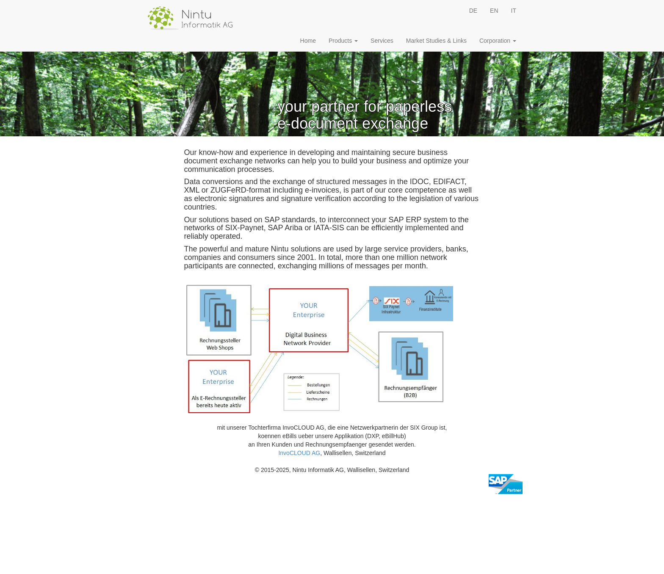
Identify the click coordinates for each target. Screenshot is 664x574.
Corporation (497, 40)
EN (494, 10)
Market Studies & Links (436, 40)
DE (473, 10)
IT (513, 10)
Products (343, 40)
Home (308, 40)
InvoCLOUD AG (299, 453)
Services (382, 40)
